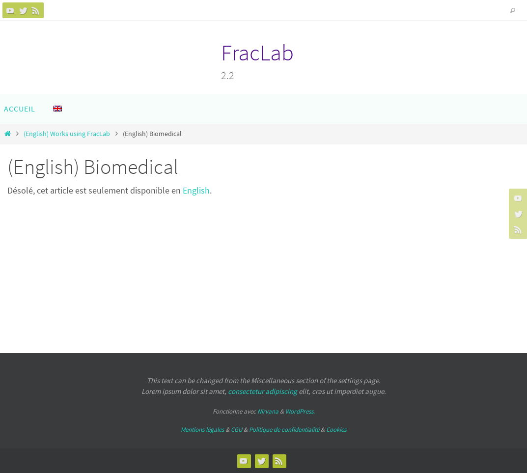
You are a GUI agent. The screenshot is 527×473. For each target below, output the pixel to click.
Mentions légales (202, 429)
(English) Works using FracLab (67, 133)
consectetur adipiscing (262, 391)
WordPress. (300, 411)
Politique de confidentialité (284, 429)
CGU (236, 429)
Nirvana (267, 411)
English (196, 190)
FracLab (257, 52)
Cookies (336, 429)
